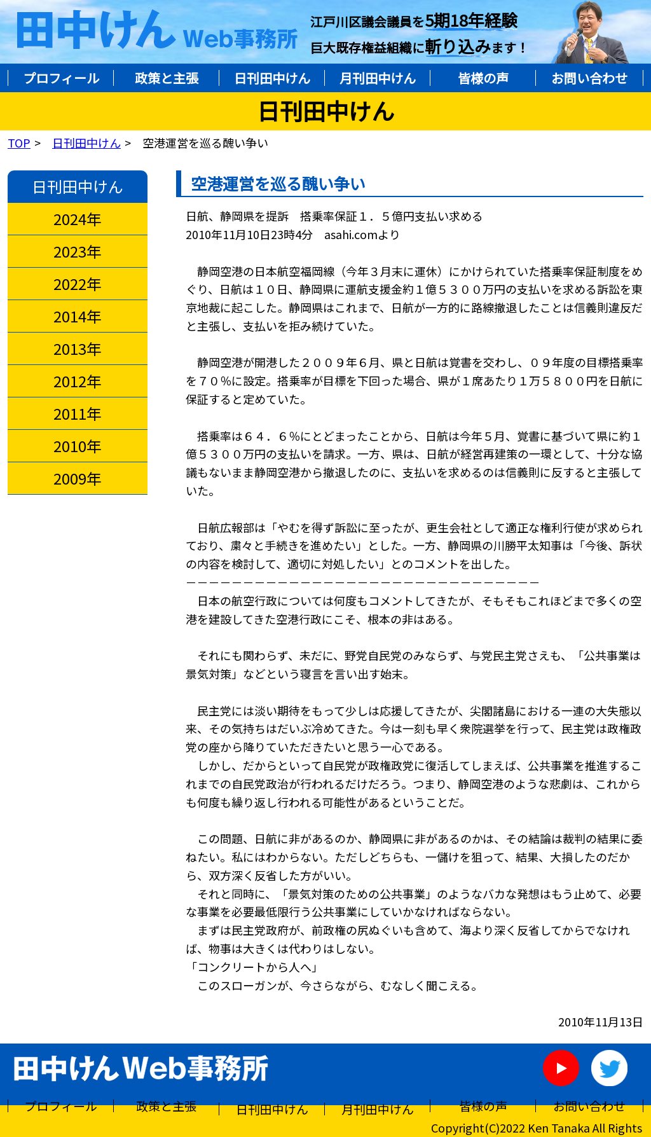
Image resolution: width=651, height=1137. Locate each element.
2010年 (78, 445)
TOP (19, 142)
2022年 (78, 283)
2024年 (78, 218)
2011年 (78, 413)
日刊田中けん (272, 78)
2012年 (78, 380)
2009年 (78, 478)
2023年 (78, 251)
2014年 (78, 316)
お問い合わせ (589, 78)
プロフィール (61, 78)
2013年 (78, 348)
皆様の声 (483, 78)
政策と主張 (166, 78)
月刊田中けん (377, 78)
